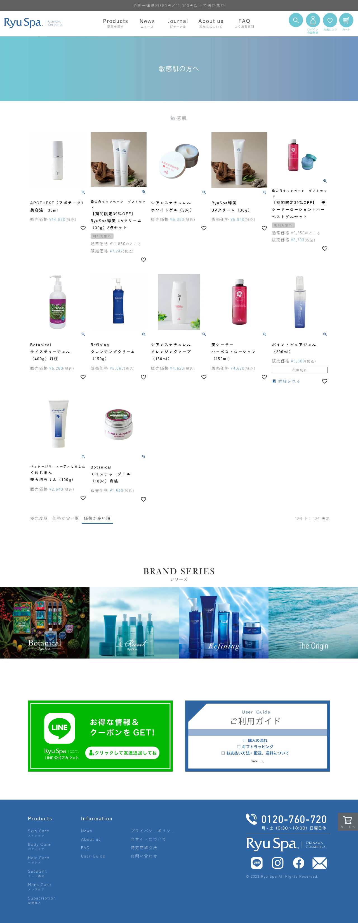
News (86, 830)
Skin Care (39, 833)
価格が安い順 (66, 518)
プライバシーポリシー (153, 830)
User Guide (93, 856)
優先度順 (39, 518)
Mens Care (39, 886)
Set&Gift (37, 873)
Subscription (42, 900)
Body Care (39, 846)
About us (91, 839)
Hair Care (39, 860)
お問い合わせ (144, 856)
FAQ (85, 847)
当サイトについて (148, 839)
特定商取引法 (144, 847)
